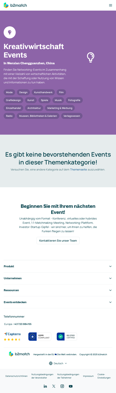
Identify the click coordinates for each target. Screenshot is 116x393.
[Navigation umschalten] (110, 5)
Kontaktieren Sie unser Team (58, 240)
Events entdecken (58, 302)
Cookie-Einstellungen (104, 376)
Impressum (88, 376)
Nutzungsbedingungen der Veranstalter (42, 376)
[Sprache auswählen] (58, 363)
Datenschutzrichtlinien (16, 376)
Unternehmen (58, 278)
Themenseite (78, 169)
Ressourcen (58, 290)
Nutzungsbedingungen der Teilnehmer (68, 376)
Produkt (58, 266)
